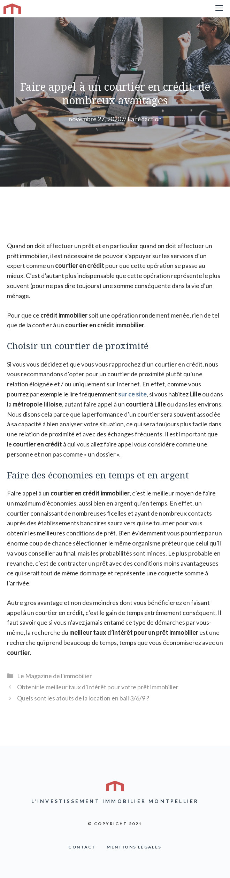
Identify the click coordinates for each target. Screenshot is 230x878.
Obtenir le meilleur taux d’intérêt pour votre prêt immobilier (97, 687)
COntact (82, 847)
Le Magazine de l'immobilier (54, 676)
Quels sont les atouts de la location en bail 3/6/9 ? (83, 698)
